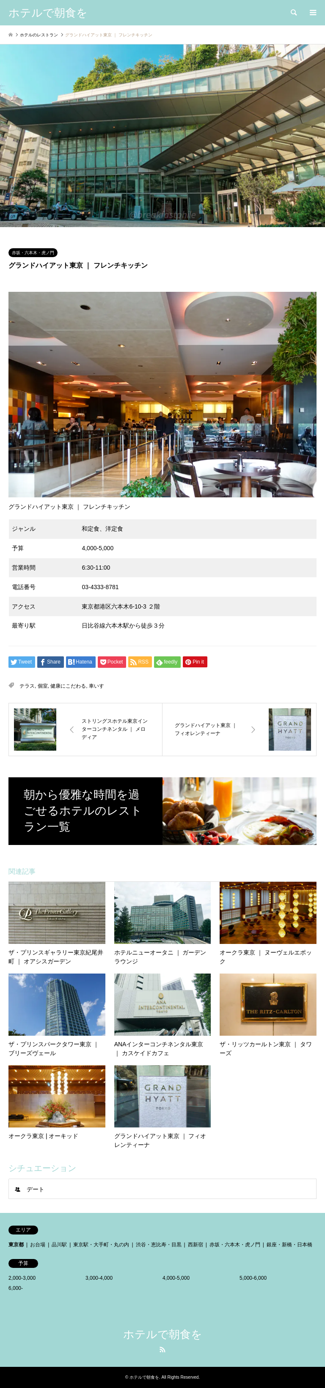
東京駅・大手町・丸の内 (101, 1245)
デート (35, 1189)
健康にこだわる (68, 686)
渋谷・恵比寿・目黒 (159, 1245)
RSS (162, 1349)
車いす (96, 686)
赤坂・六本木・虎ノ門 (33, 252)
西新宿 (195, 1245)
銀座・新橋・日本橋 (289, 1245)
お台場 (37, 1245)
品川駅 (59, 1245)
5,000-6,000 (253, 1278)
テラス (27, 686)
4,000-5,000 (176, 1278)
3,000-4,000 (99, 1278)
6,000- (15, 1288)
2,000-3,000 (22, 1278)
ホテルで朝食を (162, 1334)
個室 (43, 686)
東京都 (16, 1245)
